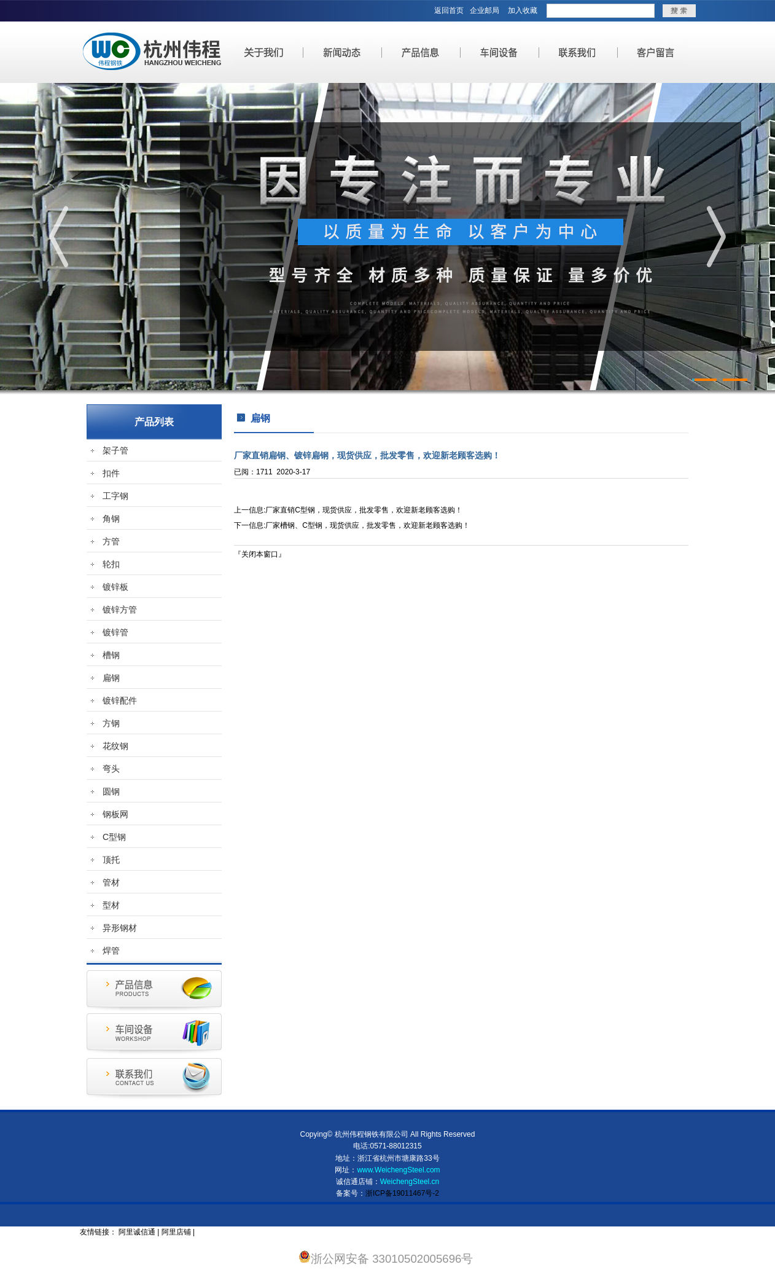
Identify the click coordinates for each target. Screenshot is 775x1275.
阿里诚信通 (137, 1232)
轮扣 (111, 564)
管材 (111, 882)
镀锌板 (115, 587)
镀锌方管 (120, 609)
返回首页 (449, 10)
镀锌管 (115, 632)
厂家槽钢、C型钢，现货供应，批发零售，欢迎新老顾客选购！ (367, 525)
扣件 (111, 473)
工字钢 (115, 496)
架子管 (115, 450)
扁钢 (111, 678)
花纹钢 (115, 746)
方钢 (111, 723)
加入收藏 (522, 10)
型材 (111, 905)
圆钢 (111, 791)
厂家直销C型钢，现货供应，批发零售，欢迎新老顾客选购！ (363, 510)
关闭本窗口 (259, 554)
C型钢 (114, 837)
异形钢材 (120, 928)
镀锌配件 (120, 700)
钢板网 (115, 814)
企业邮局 (484, 10)
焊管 (111, 950)
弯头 (111, 769)
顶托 (111, 860)
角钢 (111, 519)
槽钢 (111, 655)
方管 (111, 541)
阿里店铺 (176, 1232)
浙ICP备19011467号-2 (402, 1193)
